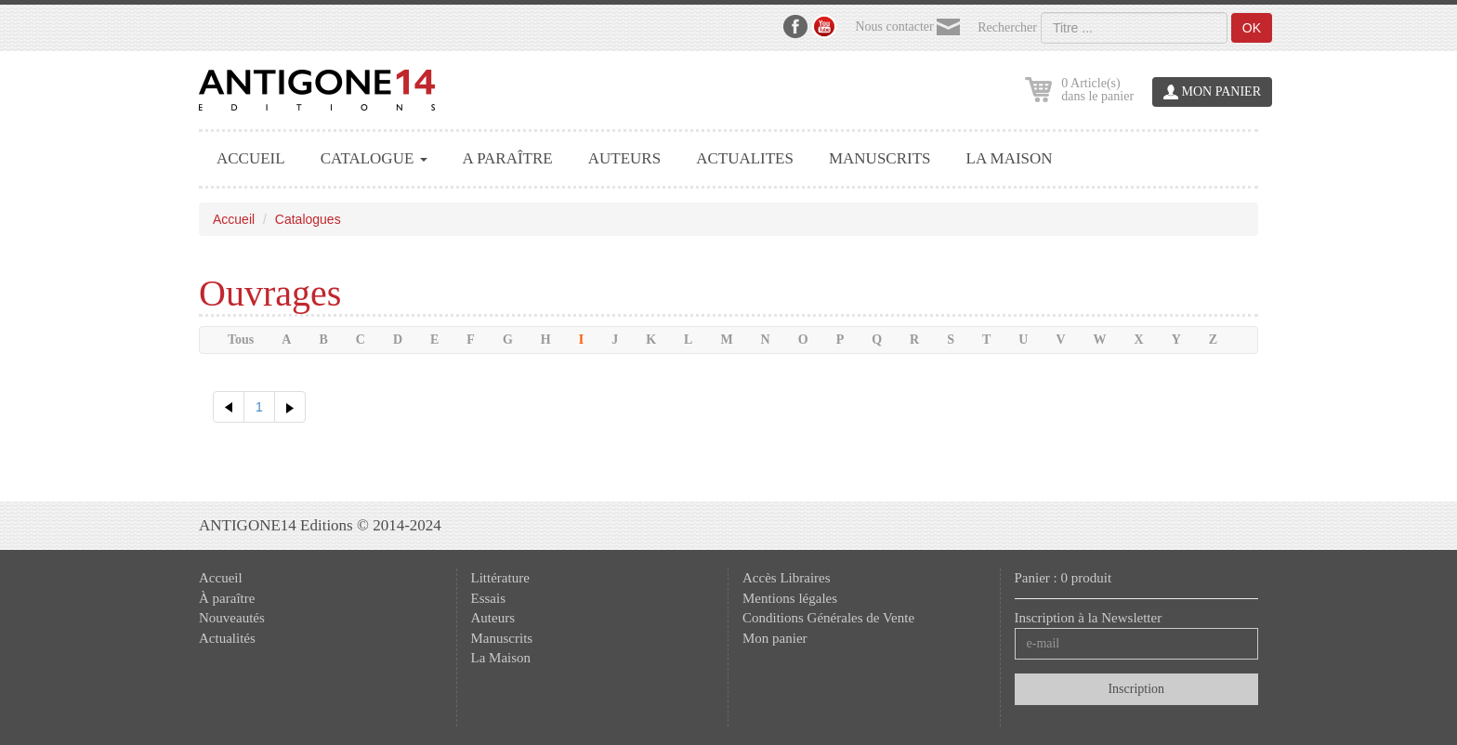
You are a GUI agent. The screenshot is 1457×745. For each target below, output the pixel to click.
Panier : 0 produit (1063, 577)
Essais (488, 598)
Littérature (500, 577)
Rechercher (1007, 27)
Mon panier (774, 638)
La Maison (501, 657)
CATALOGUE (374, 158)
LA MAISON (1009, 158)
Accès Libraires (786, 577)
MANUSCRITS (880, 158)
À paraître (227, 598)
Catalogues (308, 219)
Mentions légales (789, 598)
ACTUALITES (745, 158)
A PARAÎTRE (508, 158)
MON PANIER (1212, 92)
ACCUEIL (251, 158)
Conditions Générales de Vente (828, 617)
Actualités (227, 638)
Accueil (234, 219)
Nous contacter (907, 27)
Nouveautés (232, 617)
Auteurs (493, 617)
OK (1251, 27)
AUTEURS (624, 158)
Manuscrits (502, 638)
